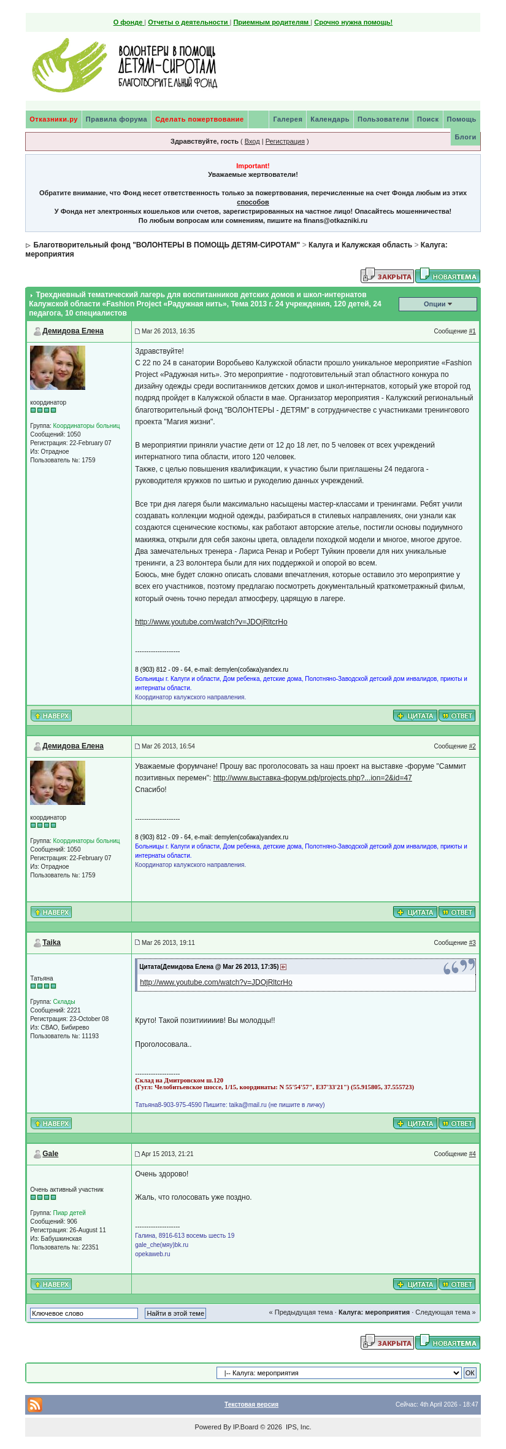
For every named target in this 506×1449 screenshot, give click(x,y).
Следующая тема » (445, 1312)
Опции (435, 304)
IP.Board (245, 1427)
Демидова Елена (73, 331)
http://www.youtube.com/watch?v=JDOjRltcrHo (211, 622)
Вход (252, 141)
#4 (472, 1154)
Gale (50, 1153)
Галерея (287, 119)
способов (253, 202)
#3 (472, 942)
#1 (472, 331)
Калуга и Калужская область (360, 245)
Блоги (465, 137)
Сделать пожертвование (199, 119)
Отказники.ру (53, 119)
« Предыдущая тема (301, 1312)
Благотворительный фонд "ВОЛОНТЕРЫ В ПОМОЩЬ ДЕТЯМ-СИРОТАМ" (167, 245)
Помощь (462, 119)
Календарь (330, 119)
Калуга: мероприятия (374, 1312)
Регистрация (285, 141)
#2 (472, 746)
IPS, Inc (298, 1427)
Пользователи (383, 119)
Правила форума (116, 119)
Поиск (428, 119)
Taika (51, 942)
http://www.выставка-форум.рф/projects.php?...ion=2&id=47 (312, 778)
